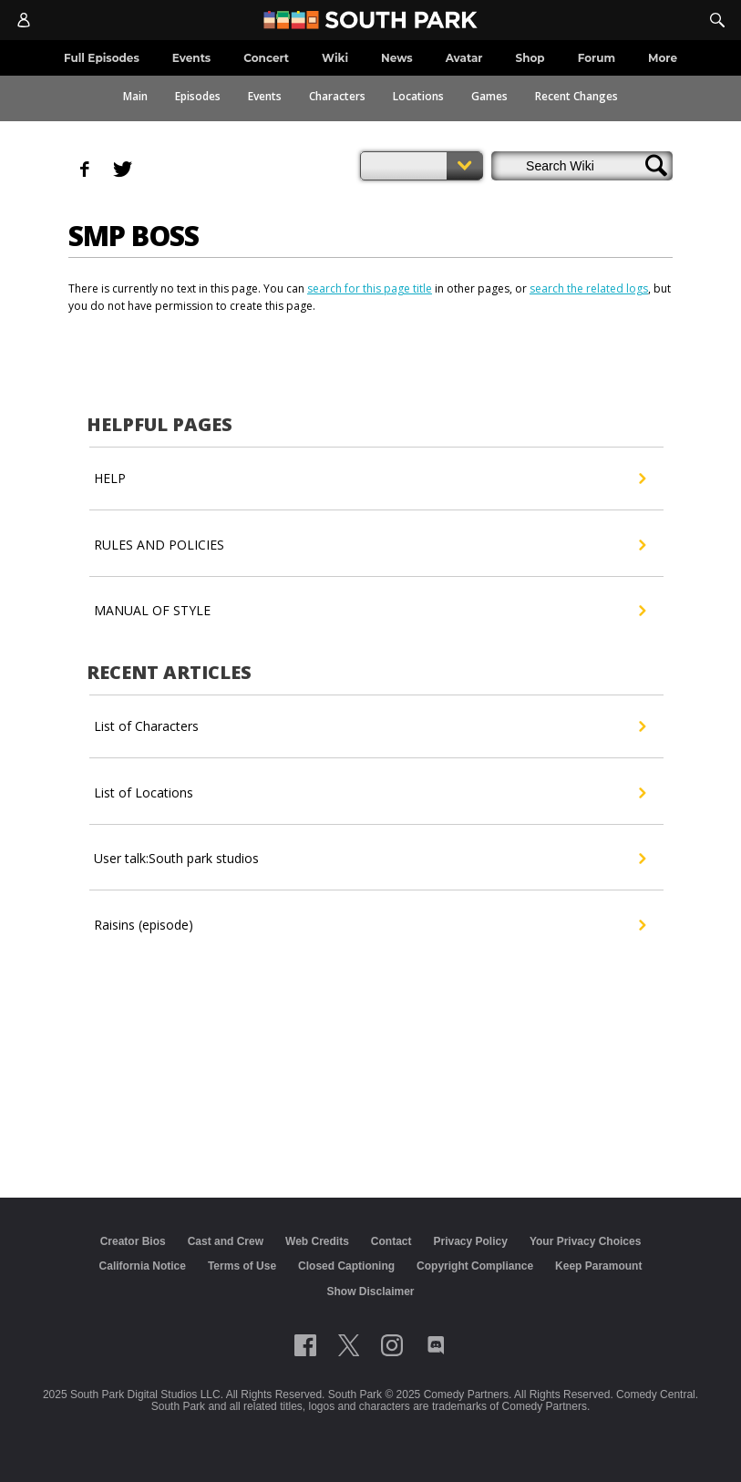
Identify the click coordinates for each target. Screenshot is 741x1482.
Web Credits (317, 1241)
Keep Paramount (598, 1266)
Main (135, 96)
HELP (369, 478)
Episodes (198, 96)
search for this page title (369, 288)
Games (489, 96)
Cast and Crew (225, 1241)
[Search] (717, 20)
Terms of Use (242, 1266)
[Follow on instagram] (392, 1345)
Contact (391, 1241)
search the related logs (589, 288)
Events (265, 96)
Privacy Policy (470, 1241)
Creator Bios (133, 1241)
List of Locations (369, 793)
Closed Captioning (346, 1266)
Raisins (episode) (369, 925)
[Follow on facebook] (305, 1345)
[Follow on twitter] (348, 1345)
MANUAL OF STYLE (369, 610)
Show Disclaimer (370, 1291)
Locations (418, 96)
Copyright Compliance (475, 1266)
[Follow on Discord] (436, 1345)
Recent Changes (576, 96)
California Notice (142, 1266)
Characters (337, 96)
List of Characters (369, 726)
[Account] (23, 20)
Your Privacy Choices (586, 1241)
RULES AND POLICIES (369, 545)
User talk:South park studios (369, 858)
